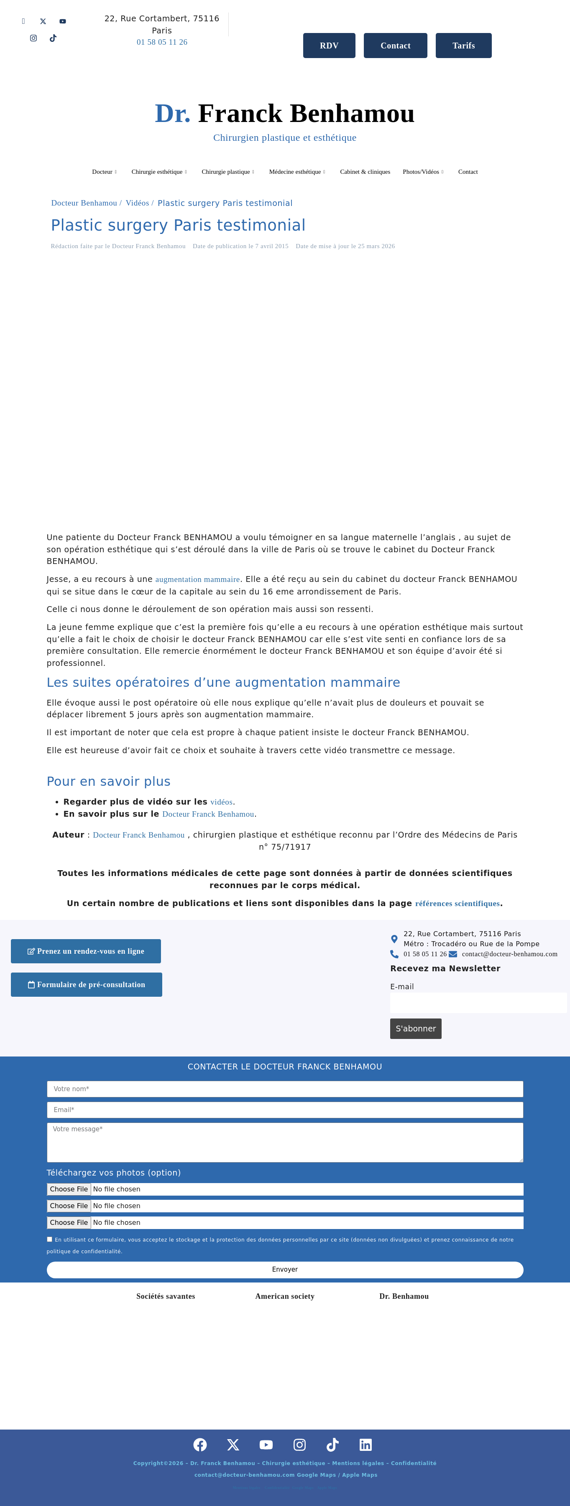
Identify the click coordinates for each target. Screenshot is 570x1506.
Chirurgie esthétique (159, 171)
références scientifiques (457, 903)
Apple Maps (327, 1488)
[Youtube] (62, 21)
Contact (468, 171)
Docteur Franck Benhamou (208, 814)
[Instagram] (33, 37)
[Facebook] (24, 21)
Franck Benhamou (285, 120)
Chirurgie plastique (228, 171)
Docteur (104, 171)
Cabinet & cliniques (365, 171)
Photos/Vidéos (423, 171)
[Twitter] (43, 21)
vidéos (221, 801)
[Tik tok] (53, 37)
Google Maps (304, 1488)
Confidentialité (278, 1488)
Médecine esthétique (297, 171)
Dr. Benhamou (404, 1296)
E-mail (402, 987)
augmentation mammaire (198, 579)
